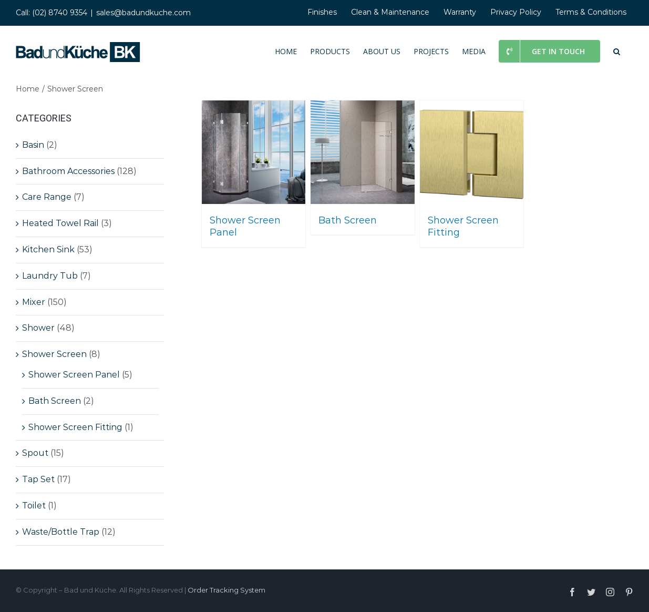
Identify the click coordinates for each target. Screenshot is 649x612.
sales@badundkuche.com (143, 12)
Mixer (33, 302)
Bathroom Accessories (68, 171)
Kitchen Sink (48, 249)
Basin (33, 145)
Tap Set (38, 479)
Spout (35, 453)
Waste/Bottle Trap (60, 532)
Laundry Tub (50, 276)
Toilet (34, 506)
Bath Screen (54, 401)
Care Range (46, 197)
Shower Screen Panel (74, 375)
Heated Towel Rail (60, 223)
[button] (616, 50)
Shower (38, 328)
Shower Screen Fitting (75, 427)
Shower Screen (54, 354)
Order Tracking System (226, 590)
